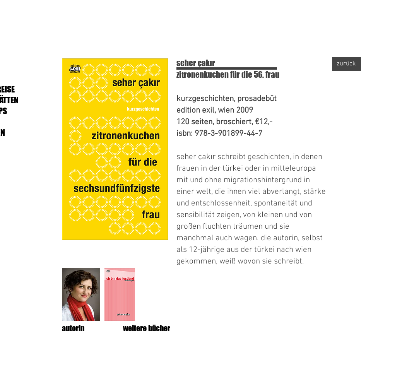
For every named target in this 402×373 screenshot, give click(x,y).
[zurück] (346, 64)
